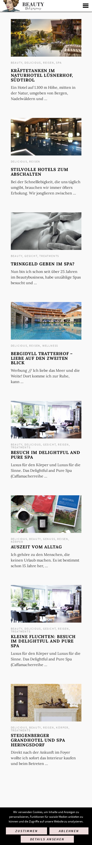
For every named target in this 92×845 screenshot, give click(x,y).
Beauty (17, 62)
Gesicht (30, 256)
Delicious (32, 62)
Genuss (49, 539)
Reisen (48, 62)
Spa (59, 62)
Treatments (49, 256)
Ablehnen (69, 831)
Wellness (50, 345)
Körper (17, 541)
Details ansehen (47, 839)
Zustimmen (26, 831)
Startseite (22, 6)
